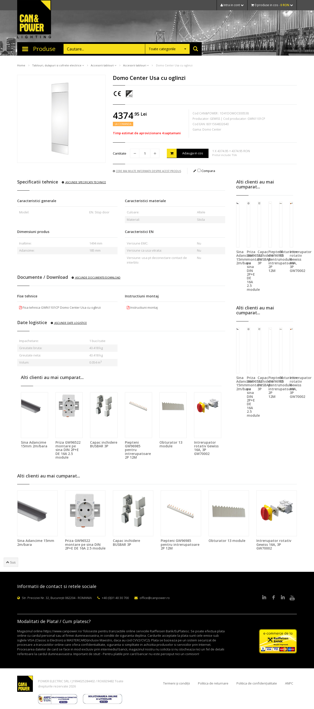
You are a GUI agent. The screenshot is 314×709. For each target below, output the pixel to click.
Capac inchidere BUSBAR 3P (103, 444)
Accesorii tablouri (103, 65)
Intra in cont (232, 5)
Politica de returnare (213, 683)
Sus (11, 562)
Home (21, 65)
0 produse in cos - (272, 5)
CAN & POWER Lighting (34, 19)
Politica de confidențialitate (256, 683)
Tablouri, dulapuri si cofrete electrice (58, 65)
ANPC (289, 683)
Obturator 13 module (170, 444)
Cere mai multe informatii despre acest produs (147, 171)
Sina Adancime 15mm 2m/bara (34, 444)
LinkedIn (264, 598)
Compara (206, 171)
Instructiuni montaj (142, 307)
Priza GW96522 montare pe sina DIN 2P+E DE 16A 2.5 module (67, 450)
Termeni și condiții (176, 683)
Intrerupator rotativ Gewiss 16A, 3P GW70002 (206, 448)
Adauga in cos (185, 153)
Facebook (273, 598)
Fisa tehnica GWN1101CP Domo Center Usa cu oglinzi (60, 307)
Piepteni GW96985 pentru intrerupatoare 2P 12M (180, 544)
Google (283, 598)
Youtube (292, 598)
